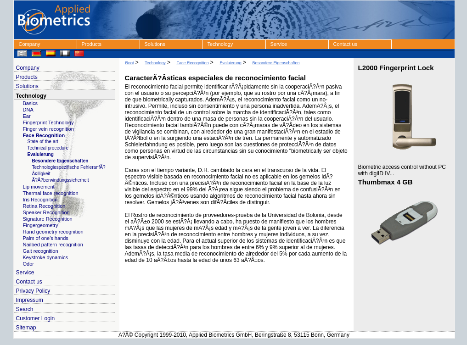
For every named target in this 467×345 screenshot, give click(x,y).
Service (278, 44)
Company (29, 44)
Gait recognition (40, 251)
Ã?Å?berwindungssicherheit (60, 180)
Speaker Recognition (46, 212)
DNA (28, 109)
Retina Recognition (44, 206)
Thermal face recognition (51, 193)
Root (129, 63)
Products (91, 44)
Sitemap (26, 327)
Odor (28, 264)
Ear (27, 116)
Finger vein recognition (48, 129)
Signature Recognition (48, 219)
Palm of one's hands (45, 238)
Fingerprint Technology (48, 122)
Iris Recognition (40, 199)
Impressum (29, 300)
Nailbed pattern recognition (53, 244)
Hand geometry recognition (53, 231)
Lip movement (39, 186)
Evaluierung (41, 154)
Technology (220, 44)
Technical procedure (48, 147)
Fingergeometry (40, 225)
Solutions (155, 44)
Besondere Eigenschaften (60, 160)
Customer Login (35, 318)
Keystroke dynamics (45, 257)
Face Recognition (44, 135)
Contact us (345, 44)
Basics (30, 103)
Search (25, 309)
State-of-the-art (43, 141)
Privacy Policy (33, 291)
